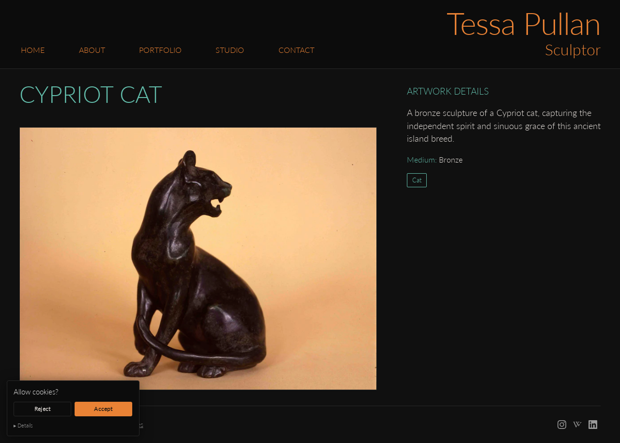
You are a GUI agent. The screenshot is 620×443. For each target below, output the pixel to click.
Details (25, 425)
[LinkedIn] (593, 424)
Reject (42, 409)
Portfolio (160, 49)
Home (33, 49)
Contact (296, 49)
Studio (230, 49)
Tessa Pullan (524, 23)
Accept (103, 409)
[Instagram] (562, 424)
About (92, 49)
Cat (416, 180)
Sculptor (573, 49)
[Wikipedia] (577, 424)
